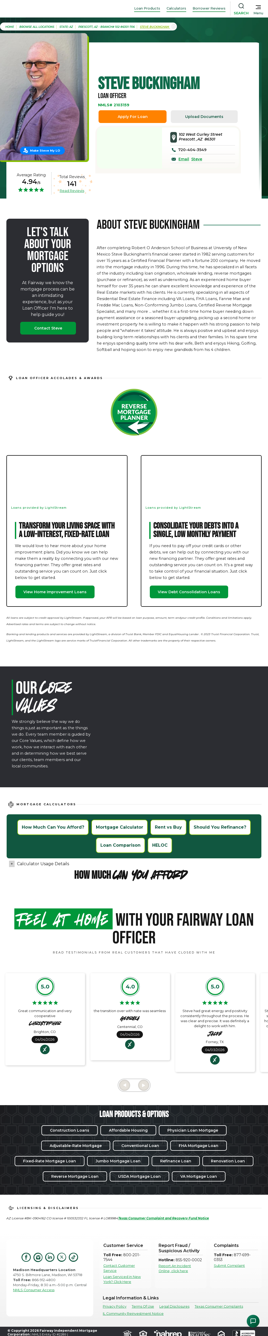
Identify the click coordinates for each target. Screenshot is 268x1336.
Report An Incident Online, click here (175, 1268)
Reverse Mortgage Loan (75, 1176)
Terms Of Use (143, 1306)
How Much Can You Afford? (53, 827)
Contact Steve (48, 328)
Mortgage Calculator (119, 827)
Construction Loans (69, 1130)
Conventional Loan (140, 1145)
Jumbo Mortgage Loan (118, 1161)
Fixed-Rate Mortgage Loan (49, 1161)
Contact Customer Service (119, 1268)
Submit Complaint (229, 1266)
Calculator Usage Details (43, 863)
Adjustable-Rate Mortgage (76, 1145)
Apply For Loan (133, 116)
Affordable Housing (128, 1130)
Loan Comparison (120, 845)
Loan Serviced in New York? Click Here (122, 1279)
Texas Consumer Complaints (219, 1306)
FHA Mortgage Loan (198, 1145)
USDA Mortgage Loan (139, 1176)
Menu (258, 13)
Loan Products (147, 8)
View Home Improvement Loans (55, 592)
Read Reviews (72, 190)
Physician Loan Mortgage (192, 1130)
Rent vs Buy (168, 827)
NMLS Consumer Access (33, 1290)
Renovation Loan (228, 1161)
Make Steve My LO (45, 150)
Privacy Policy (114, 1306)
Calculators (176, 8)
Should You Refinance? (220, 827)
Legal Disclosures (174, 1306)
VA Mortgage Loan (198, 1176)
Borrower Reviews (209, 8)
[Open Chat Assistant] (253, 1321)
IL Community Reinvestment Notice (133, 1314)
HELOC (160, 845)
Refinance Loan (175, 1161)
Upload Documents (204, 116)
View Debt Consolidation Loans (189, 592)
